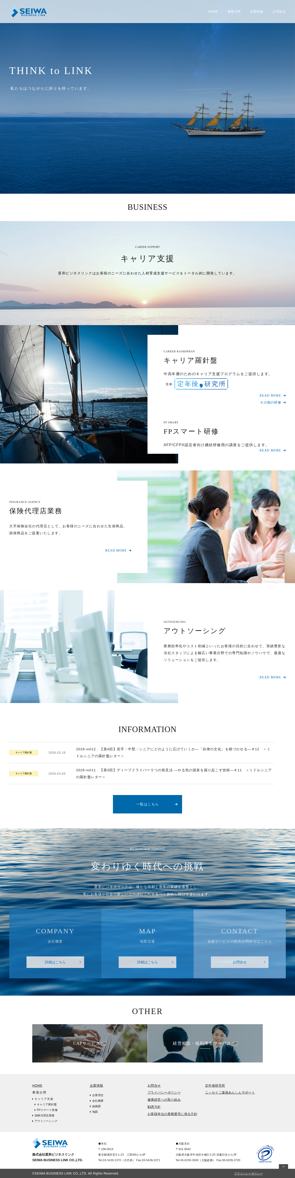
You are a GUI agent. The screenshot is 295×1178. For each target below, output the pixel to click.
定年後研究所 (215, 1085)
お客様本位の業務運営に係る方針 (172, 1114)
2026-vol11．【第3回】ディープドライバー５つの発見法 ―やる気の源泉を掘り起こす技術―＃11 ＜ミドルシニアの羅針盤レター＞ (174, 773)
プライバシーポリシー (164, 1092)
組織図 (96, 1106)
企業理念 (97, 1095)
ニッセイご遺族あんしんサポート (230, 1092)
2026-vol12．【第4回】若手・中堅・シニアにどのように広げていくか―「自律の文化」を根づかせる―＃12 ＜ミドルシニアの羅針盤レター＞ (173, 752)
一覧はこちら (147, 804)
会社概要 (97, 1100)
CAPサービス (86, 1043)
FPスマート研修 (47, 1110)
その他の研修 (270, 402)
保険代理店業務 (45, 1115)
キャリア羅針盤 (23, 752)
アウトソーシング (46, 1121)
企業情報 (96, 1085)
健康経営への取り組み (164, 1099)
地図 (95, 1111)
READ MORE (270, 395)
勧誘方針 (154, 1107)
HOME (213, 11)
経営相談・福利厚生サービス (202, 1043)
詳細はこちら (55, 962)
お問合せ (279, 11)
